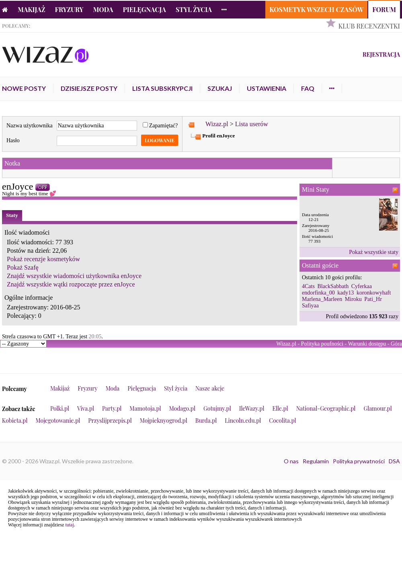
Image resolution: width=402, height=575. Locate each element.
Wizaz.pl (216, 124)
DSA (394, 461)
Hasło (13, 140)
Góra (396, 344)
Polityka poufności (322, 344)
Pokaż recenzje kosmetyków (43, 259)
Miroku (353, 299)
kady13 (345, 293)
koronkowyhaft (374, 293)
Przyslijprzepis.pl (109, 420)
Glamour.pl (377, 408)
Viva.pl (85, 408)
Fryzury (69, 9)
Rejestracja (381, 54)
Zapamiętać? (160, 126)
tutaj (69, 525)
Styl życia (194, 9)
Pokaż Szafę (23, 267)
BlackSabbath (333, 286)
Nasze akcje (209, 388)
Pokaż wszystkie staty (373, 252)
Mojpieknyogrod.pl (163, 420)
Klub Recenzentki (369, 26)
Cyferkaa (361, 286)
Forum (384, 9)
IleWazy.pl (252, 408)
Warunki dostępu (367, 344)
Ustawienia (266, 88)
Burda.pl (206, 420)
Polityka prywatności (359, 461)
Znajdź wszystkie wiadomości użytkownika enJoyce (74, 275)
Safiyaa (310, 306)
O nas (291, 461)
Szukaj (219, 88)
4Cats (308, 286)
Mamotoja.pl (145, 408)
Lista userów (251, 124)
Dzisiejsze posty (89, 88)
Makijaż (31, 9)
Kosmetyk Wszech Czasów (316, 9)
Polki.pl (59, 408)
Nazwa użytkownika (29, 126)
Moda (103, 9)
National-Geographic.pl (326, 408)
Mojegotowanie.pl (58, 420)
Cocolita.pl (282, 420)
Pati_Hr (373, 299)
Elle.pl (280, 408)
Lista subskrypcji (162, 88)
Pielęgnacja (144, 9)
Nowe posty (24, 88)
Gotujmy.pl (217, 408)
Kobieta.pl (15, 420)
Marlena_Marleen (322, 299)
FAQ (307, 88)
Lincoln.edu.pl (243, 420)
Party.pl (111, 408)
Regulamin (316, 461)
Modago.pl (182, 408)
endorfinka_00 (318, 293)
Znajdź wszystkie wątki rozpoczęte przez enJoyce (71, 284)
